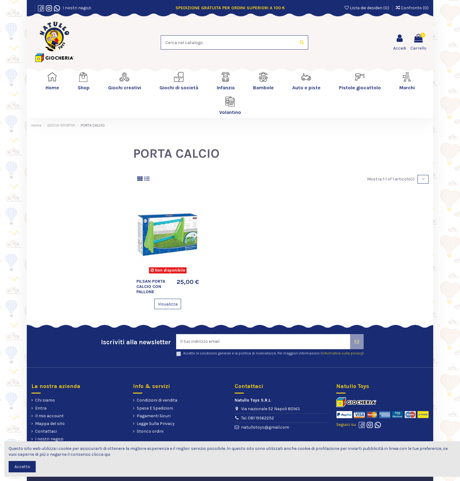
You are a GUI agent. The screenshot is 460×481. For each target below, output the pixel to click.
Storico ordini (150, 431)
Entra (40, 408)
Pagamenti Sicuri (154, 415)
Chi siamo (45, 400)
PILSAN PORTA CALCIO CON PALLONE (150, 286)
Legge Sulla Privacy (156, 423)
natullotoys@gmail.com (265, 427)
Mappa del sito (50, 423)
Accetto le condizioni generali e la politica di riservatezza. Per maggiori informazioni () (273, 354)
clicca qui (100, 454)
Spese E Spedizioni (155, 408)
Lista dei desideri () (367, 7)
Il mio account (49, 415)
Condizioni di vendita (157, 400)
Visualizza (168, 304)
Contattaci (46, 431)
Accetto (22, 466)
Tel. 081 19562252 (257, 418)
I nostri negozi (76, 7)
